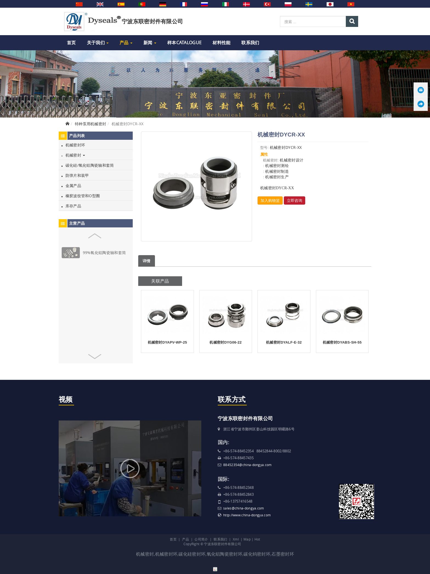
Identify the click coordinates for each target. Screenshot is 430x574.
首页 (71, 43)
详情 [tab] (147, 260)
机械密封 (73, 155)
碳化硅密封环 (192, 554)
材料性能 (221, 43)
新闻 (149, 43)
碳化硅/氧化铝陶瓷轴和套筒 (87, 165)
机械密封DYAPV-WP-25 (167, 342)
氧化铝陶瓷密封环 (224, 554)
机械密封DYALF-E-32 (284, 342)
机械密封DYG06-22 (226, 342)
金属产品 (71, 185)
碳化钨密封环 (257, 554)
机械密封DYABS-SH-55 (342, 342)
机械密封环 (73, 144)
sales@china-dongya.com (243, 508)
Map (247, 539)
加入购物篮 (270, 200)
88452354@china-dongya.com (247, 464)
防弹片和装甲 (75, 175)
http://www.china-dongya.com (247, 515)
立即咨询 (294, 200)
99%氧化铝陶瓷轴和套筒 (104, 252)
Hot (257, 539)
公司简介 (201, 539)
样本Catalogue (184, 43)
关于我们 (98, 43)
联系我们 (250, 43)
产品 (126, 43)
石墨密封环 (282, 554)
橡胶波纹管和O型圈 (80, 195)
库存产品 (71, 205)
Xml (236, 539)
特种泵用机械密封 (90, 123)
